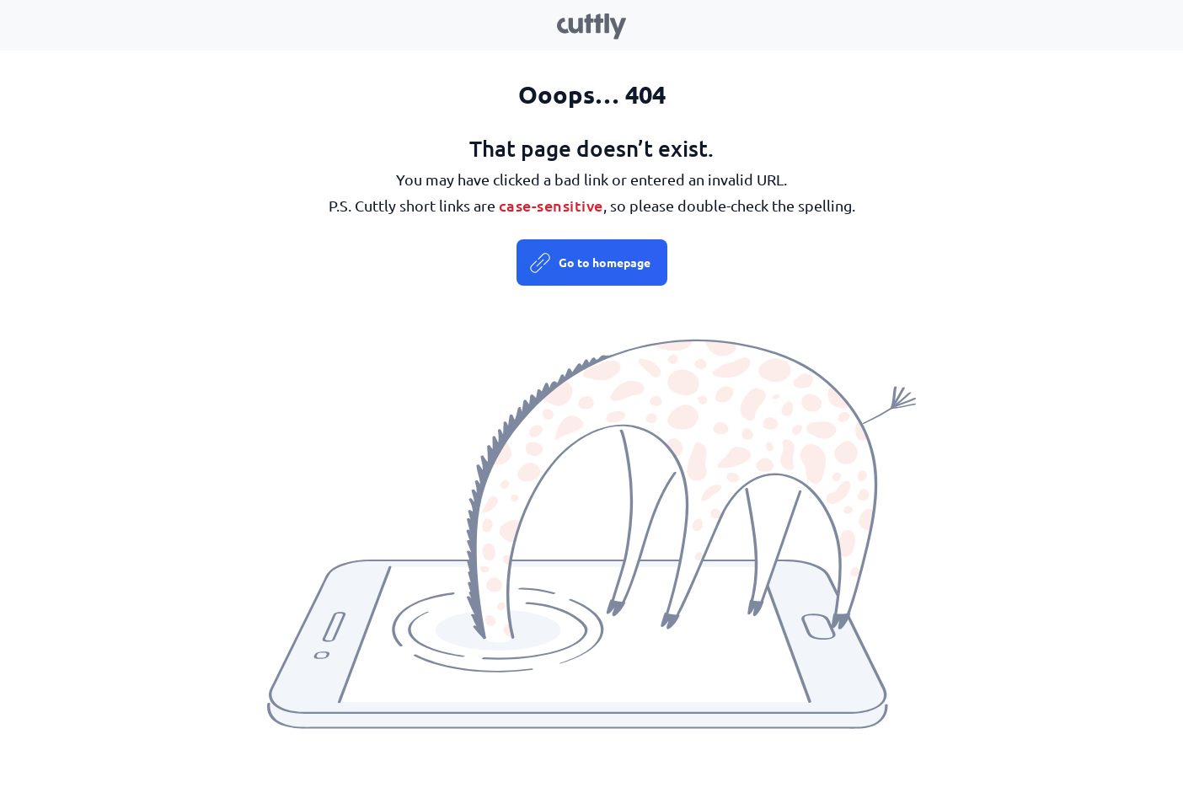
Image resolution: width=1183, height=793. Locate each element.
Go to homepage (604, 262)
